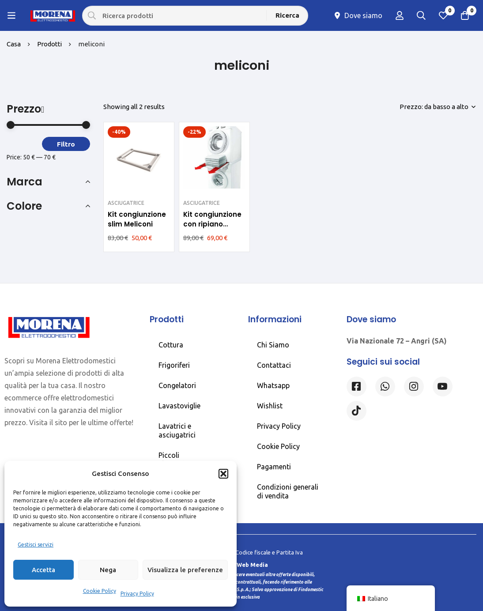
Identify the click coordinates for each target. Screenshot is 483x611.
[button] (223, 473)
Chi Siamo (273, 345)
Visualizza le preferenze (185, 569)
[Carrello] (465, 15)
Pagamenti (274, 467)
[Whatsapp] (385, 386)
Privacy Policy (137, 593)
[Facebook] (356, 386)
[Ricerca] (288, 15)
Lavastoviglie (179, 406)
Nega (108, 569)
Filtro (66, 144)
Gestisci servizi (35, 544)
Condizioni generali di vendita (287, 491)
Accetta (43, 569)
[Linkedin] (443, 386)
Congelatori (177, 385)
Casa (14, 44)
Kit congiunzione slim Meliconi (137, 219)
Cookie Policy (99, 591)
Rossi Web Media (243, 565)
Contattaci (274, 365)
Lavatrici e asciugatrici (177, 430)
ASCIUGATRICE (126, 203)
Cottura (170, 345)
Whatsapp (273, 385)
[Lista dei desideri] (443, 15)
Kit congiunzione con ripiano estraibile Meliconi (212, 229)
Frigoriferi (174, 365)
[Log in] (399, 15)
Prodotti (50, 44)
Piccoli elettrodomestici (184, 459)
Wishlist (270, 406)
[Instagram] (414, 386)
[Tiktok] (356, 411)
